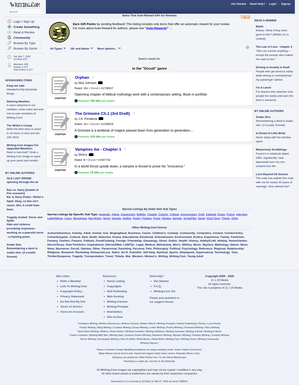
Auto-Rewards (156, 28)
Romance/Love (100, 252)
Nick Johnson (87, 83)
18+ (85, 124)
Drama (116, 237)
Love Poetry (214, 323)
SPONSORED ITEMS (18, 80)
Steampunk (186, 252)
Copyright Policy (71, 291)
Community (187, 233)
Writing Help (116, 335)
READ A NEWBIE (265, 20)
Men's (176, 244)
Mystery (208, 244)
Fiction (230, 214)
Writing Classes (117, 301)
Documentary (189, 214)
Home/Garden (238, 240)
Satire (115, 252)
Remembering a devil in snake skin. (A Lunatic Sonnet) (22, 252)
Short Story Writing (88, 331)
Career (146, 233)
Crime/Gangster (57, 237)
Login (272, 3)
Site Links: (63, 276)
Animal (96, 233)
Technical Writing (193, 327)
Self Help (149, 252)
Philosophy (160, 248)
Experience (211, 237)
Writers (104, 331)
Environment (183, 237)
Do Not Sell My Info (72, 301)
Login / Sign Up (23, 21)
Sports (173, 252)
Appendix (104, 214)
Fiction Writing (88, 327)
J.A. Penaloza (87, 118)
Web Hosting (115, 296)
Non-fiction (95, 218)
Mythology (222, 244)
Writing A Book (194, 331)
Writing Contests (135, 331)
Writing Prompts (117, 306)
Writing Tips (172, 339)
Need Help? (257, 3)
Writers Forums (130, 323)
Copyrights (114, 286)
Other (234, 218)
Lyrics (67, 218)
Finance (76, 240)
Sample (177, 218)
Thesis (226, 218)
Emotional (146, 237)
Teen (234, 252)
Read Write (158, 339)
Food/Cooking (105, 240)
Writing (163, 256)
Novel (106, 218)
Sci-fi (124, 252)
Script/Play (189, 218)
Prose (157, 218)
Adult (87, 233)
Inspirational (95, 244)
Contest (218, 233)
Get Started (238, 3)
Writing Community (208, 339)
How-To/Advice (76, 244)
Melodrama (164, 244)
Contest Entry (233, 233)
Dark (85, 237)
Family (225, 237)
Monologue (80, 218)
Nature (234, 244)
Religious (53, 252)
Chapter (152, 214)
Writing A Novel (213, 331)
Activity (77, 233)
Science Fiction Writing (138, 335)
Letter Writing (157, 327)
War (128, 256)
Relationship (235, 248)
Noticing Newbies (25, 109)
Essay (221, 214)
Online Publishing (187, 323)
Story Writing (212, 327)
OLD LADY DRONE (19, 178)
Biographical (118, 233)
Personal (138, 248)
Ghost (163, 240)
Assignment (128, 214)
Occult (95, 88)
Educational (130, 237)
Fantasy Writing (201, 335)
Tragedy (77, 256)
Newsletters (115, 311)
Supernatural (204, 252)
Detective (105, 237)
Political (175, 248)
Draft (202, 214)
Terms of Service (71, 306)
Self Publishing (117, 291)
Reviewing (82, 252)
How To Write (127, 339)
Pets (149, 248)
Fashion (64, 240)
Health (183, 240)
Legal (139, 244)
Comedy (172, 233)
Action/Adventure (58, 233)
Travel (109, 256)
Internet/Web (113, 244)
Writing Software (155, 331)
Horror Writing (88, 339)
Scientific (135, 252)
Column (163, 214)
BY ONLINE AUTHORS (19, 172)
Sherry (82, 154)
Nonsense (62, 248)
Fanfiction (237, 237)
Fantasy (52, 240)
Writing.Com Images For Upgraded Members (23, 153)
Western (137, 256)
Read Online (117, 331)
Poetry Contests (79, 335)
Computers (204, 233)
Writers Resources (109, 323)
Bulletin (141, 214)
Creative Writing (122, 327)
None (50, 248)
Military (187, 244)
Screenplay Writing (108, 339)
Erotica (198, 237)
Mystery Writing (181, 335)
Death (93, 237)
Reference (205, 248)
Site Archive (115, 316)
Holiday (222, 240)
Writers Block (148, 323)
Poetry (137, 218)
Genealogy (150, 240)
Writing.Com (177, 256)
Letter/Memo (55, 218)
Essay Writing (140, 327)
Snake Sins (14, 244)
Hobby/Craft (208, 240)
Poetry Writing (174, 327)
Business (134, 233)
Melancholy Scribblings (272, 158)
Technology (222, 252)
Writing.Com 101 (164, 291)
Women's (151, 256)
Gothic (173, 240)
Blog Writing (104, 327)
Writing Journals (175, 331)
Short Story (213, 218)
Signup (285, 3)
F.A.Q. (158, 286)
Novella (116, 218)
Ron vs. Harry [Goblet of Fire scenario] (22, 191)
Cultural (75, 237)
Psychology (189, 248)
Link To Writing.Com (73, 286)
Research (67, 252)
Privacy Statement (72, 296)
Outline (127, 218)
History (193, 240)
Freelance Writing (88, 323)
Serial (201, 218)
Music (197, 244)
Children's (159, 233)
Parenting (124, 248)
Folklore (88, 240)
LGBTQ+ (129, 244)
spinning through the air (22, 182)
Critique (174, 214)
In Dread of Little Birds (273, 137)
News (244, 244)
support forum (163, 301)
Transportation (94, 256)
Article (115, 214)
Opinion (86, 248)
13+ (85, 88)
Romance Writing (161, 335)
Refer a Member (70, 281)
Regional (219, 248)
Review (166, 218)
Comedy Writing (220, 335)
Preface (147, 218)
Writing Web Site (98, 335)
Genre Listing (116, 281)
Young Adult (195, 256)
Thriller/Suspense (59, 256)
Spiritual (162, 252)
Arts (105, 233)
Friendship (135, 240)
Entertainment (164, 237)
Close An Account (72, 311)
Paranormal (109, 248)
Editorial (211, 214)
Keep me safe (22, 89)
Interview (241, 214)
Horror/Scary (55, 244)
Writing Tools (188, 339)
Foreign (121, 240)
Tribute (119, 256)
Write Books (143, 339)
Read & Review (23, 32)
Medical (150, 244)
